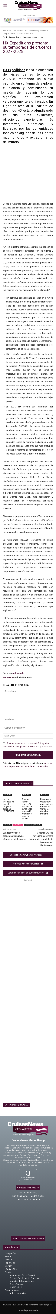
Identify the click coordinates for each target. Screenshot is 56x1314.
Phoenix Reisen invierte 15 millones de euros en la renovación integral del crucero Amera (27, 809)
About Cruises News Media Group (28, 1238)
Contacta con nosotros (28, 1187)
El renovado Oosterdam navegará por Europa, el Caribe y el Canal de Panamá (46, 806)
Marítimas (28, 825)
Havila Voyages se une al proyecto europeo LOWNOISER (8, 805)
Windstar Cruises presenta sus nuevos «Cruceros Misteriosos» (14, 835)
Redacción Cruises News (16, 37)
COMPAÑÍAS (18, 30)
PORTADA (37, 825)
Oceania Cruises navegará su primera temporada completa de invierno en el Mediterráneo (41, 839)
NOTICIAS (7, 30)
